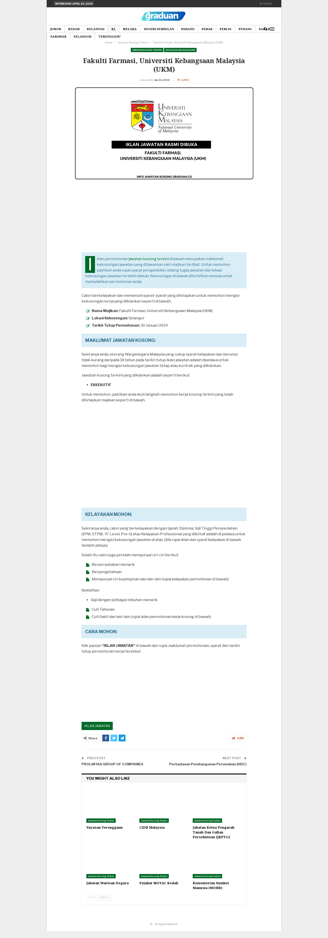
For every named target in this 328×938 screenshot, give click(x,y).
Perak (207, 29)
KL (113, 29)
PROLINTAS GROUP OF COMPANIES (112, 771)
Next (105, 904)
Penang (245, 29)
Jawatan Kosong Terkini (147, 50)
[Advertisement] (164, 227)
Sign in (266, 3)
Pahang (188, 29)
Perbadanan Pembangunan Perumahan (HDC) (207, 771)
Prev (92, 904)
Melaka (130, 29)
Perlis (225, 29)
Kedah (74, 29)
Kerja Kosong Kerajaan (180, 50)
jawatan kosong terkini (148, 266)
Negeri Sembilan (159, 29)
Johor (55, 29)
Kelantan (95, 29)
